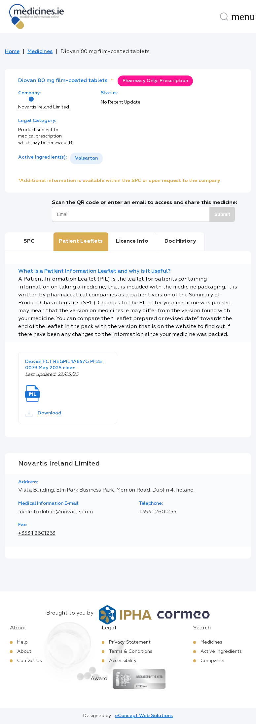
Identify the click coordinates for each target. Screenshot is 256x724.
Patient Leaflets (81, 241)
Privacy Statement (130, 642)
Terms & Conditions (130, 651)
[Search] (224, 16)
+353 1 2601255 (157, 512)
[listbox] (86, 158)
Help (22, 642)
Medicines (40, 51)
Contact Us (29, 660)
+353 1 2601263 (36, 533)
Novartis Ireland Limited (43, 107)
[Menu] (243, 16)
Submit (222, 214)
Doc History (180, 241)
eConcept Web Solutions (144, 715)
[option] (86, 158)
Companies (213, 660)
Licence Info (132, 241)
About (24, 651)
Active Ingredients (221, 651)
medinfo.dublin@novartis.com (55, 512)
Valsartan (86, 158)
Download (43, 413)
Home (12, 51)
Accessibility (123, 660)
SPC (28, 241)
